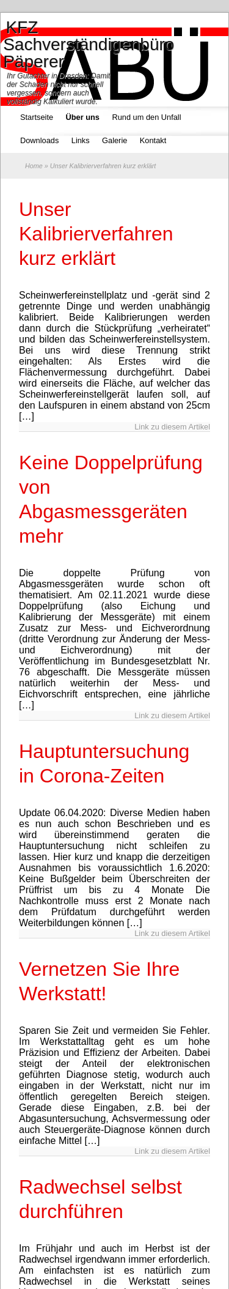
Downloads (39, 140)
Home (34, 165)
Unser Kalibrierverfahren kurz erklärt (96, 233)
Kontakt (153, 140)
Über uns (83, 117)
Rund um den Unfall (146, 117)
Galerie (114, 140)
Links (80, 140)
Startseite (36, 117)
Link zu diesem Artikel (172, 426)
